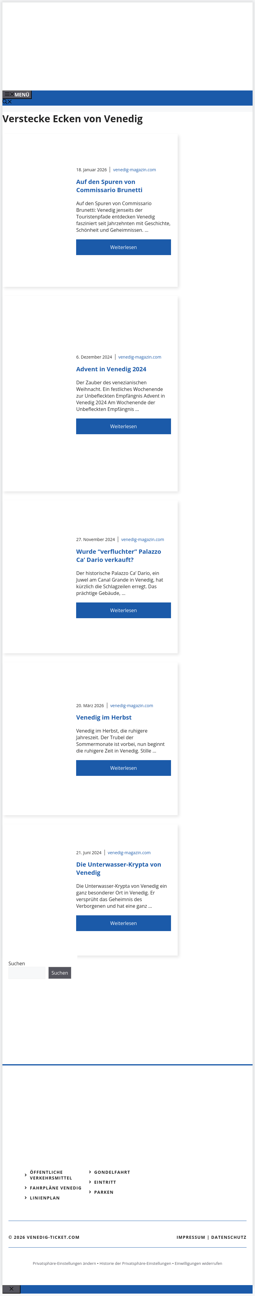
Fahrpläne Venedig (56, 1188)
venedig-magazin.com (134, 169)
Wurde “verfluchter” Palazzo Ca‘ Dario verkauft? (118, 555)
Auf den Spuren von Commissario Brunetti (109, 186)
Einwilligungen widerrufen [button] (198, 1263)
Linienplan (45, 1198)
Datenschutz (229, 1237)
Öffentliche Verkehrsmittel (51, 1175)
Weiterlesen (123, 247)
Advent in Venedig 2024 (111, 369)
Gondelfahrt (112, 1172)
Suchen (16, 963)
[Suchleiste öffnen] (7, 102)
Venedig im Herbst (103, 717)
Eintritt (105, 1182)
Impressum (190, 1237)
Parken (104, 1192)
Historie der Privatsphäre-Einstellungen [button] (135, 1263)
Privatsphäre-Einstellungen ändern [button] (64, 1263)
